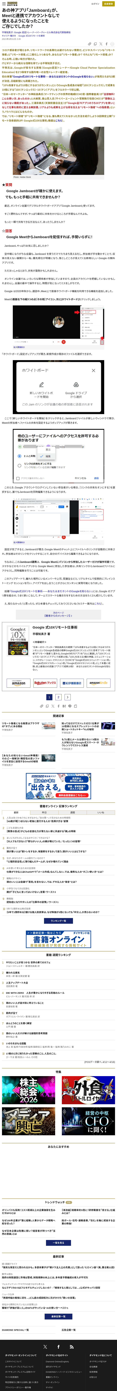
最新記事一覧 (58, 1316)
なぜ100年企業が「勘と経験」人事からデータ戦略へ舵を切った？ (28, 1222)
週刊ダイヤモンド (53, 1367)
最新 (16, 812)
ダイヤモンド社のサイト (57, 1355)
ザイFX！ (49, 1387)
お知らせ (93, 1377)
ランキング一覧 (58, 921)
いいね (101, 812)
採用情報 (93, 1372)
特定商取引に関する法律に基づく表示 (21, 1382)
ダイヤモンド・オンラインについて (21, 1355)
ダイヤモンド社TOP (97, 1361)
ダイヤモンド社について (100, 1355)
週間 (72, 812)
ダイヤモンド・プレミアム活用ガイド (20, 1372)
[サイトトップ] (11, 4)
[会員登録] (108, 3)
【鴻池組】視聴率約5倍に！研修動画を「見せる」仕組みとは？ (88, 1211)
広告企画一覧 (69, 1330)
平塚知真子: (36, 32)
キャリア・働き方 (9, 36)
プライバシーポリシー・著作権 (18, 1387)
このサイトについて (13, 1361)
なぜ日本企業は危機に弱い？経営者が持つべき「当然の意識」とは (28, 1232)
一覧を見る (58, 1243)
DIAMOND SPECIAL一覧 (15, 1330)
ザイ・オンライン (53, 1382)
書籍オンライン (52, 1377)
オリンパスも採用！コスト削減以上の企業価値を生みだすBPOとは (28, 1211)
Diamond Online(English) (57, 1361)
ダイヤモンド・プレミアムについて (19, 1367)
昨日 (44, 812)
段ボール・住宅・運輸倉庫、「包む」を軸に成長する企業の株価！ (88, 1222)
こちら (59, 120)
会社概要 (93, 1367)
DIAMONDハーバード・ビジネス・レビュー (64, 1372)
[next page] (68, 697)
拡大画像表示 (19, 347)
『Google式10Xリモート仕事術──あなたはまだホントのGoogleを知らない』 (53, 76)
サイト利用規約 (12, 1377)
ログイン (95, 4)
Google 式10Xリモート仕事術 (32, 36)
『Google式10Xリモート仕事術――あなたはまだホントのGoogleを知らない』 (51, 591)
